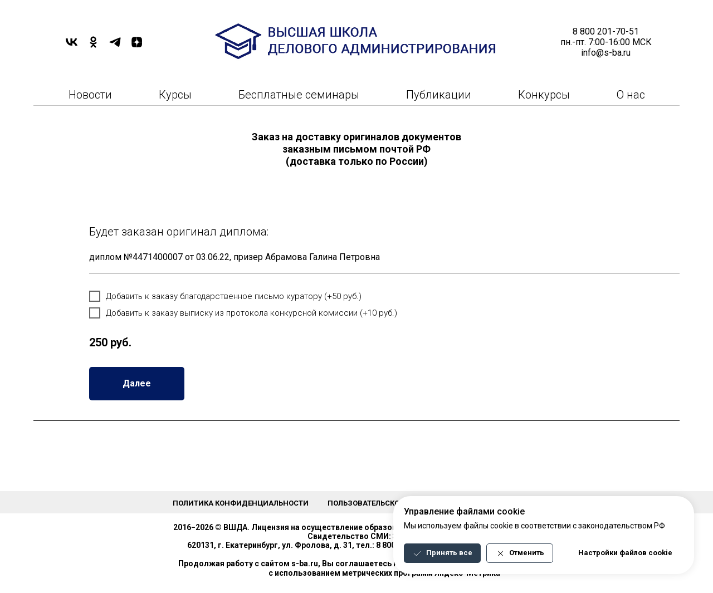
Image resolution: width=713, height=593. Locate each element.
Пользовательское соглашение (391, 503)
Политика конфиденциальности (241, 503)
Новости (90, 94)
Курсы (175, 94)
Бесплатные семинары (298, 94)
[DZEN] (137, 46)
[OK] (93, 46)
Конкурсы (544, 94)
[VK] (72, 46)
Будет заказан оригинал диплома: (178, 231)
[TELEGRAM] (115, 46)
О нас (631, 94)
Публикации (438, 94)
